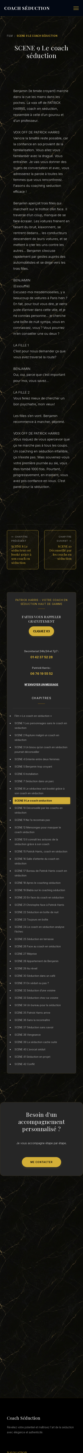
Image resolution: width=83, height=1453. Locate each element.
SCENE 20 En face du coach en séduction (39, 897)
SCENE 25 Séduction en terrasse (34, 939)
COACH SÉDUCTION (27, 8)
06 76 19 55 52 (41, 673)
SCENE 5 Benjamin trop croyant (33, 766)
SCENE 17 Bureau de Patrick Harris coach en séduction (41, 873)
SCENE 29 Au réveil (26, 968)
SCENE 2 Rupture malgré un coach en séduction (37, 737)
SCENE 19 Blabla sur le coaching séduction (40, 890)
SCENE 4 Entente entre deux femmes (37, 759)
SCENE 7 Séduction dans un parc (34, 781)
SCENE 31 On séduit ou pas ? (32, 983)
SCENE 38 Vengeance (28, 1034)
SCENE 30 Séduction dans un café (35, 975)
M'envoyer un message (41, 684)
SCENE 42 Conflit (25, 1064)
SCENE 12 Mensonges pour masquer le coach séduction (38, 830)
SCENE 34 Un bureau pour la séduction (38, 1005)
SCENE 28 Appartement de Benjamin (36, 961)
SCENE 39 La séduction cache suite (36, 1042)
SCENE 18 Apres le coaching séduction (38, 882)
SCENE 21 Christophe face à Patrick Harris (39, 904)
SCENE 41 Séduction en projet (32, 1056)
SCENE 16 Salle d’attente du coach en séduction (37, 861)
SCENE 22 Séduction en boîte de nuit (36, 912)
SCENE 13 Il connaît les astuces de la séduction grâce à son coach (36, 842)
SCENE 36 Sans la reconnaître (32, 1020)
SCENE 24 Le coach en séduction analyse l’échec (39, 929)
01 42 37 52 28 (41, 657)
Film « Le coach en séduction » (33, 715)
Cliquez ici (41, 631)
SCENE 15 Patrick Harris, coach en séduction (41, 851)
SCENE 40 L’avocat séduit (30, 1049)
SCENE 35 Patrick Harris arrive (32, 1012)
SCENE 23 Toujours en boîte (31, 919)
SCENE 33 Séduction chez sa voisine (36, 997)
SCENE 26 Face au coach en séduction (38, 946)
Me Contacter (41, 1162)
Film (10, 35)
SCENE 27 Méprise (26, 953)
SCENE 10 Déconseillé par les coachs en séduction (39, 810)
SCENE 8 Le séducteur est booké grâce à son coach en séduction (40, 791)
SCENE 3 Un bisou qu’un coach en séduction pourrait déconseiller (41, 749)
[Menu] (76, 8)
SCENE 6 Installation (26, 773)
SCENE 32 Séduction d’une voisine (35, 990)
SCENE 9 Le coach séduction (33, 800)
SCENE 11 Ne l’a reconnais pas (32, 819)
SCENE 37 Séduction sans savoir (34, 1027)
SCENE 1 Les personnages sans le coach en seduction (41, 725)
